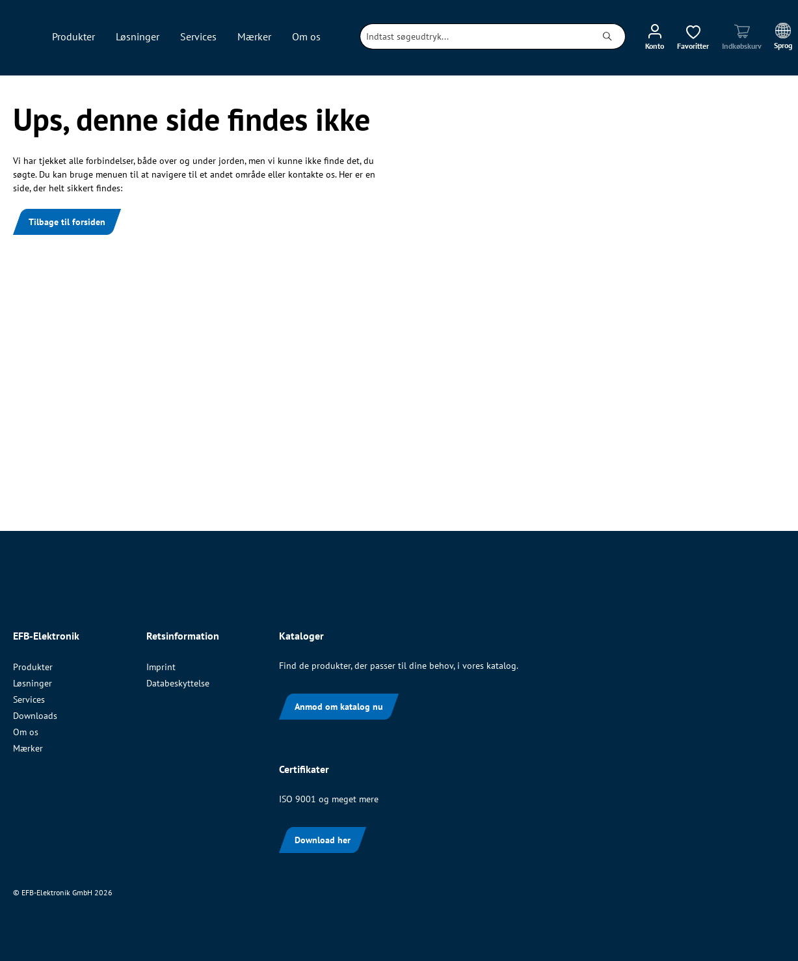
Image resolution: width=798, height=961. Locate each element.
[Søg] (608, 36)
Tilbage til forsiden (67, 222)
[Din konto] (655, 36)
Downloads (35, 716)
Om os (25, 732)
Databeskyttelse (177, 683)
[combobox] (475, 36)
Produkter (33, 667)
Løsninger (32, 683)
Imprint (161, 667)
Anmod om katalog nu (339, 706)
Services (29, 699)
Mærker (28, 748)
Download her (323, 840)
